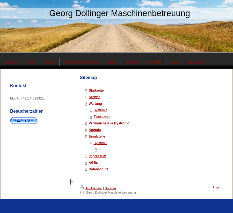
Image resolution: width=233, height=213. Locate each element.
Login (216, 187)
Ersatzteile (97, 136)
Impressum (97, 156)
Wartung (95, 104)
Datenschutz (98, 169)
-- (99, 149)
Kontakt (95, 130)
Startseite (96, 90)
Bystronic (100, 110)
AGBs (93, 163)
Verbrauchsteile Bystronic (109, 123)
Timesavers (102, 117)
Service (94, 97)
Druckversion (91, 188)
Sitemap (110, 188)
